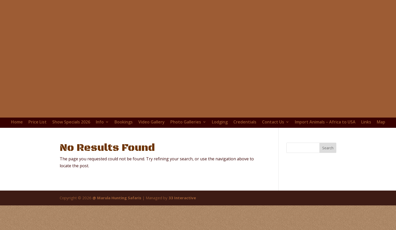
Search (328, 147)
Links (366, 122)
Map (381, 122)
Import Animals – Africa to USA (325, 122)
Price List (37, 122)
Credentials (244, 122)
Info (100, 122)
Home (17, 122)
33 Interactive (182, 197)
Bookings (123, 122)
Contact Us (273, 122)
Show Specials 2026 (71, 122)
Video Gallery (151, 122)
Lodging (220, 122)
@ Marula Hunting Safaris (116, 197)
